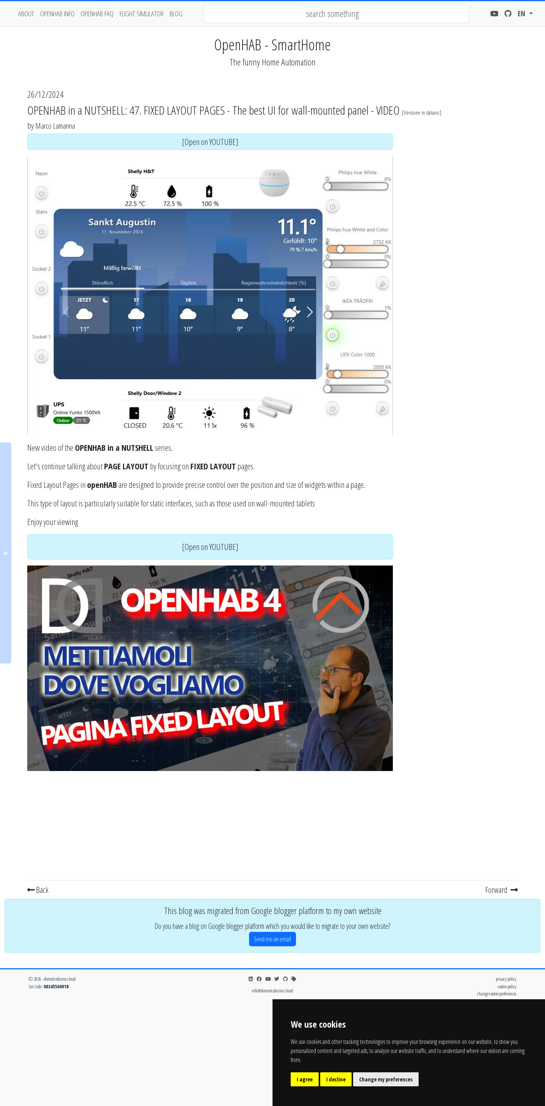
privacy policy (506, 978)
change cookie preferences (496, 993)
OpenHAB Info (57, 13)
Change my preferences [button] (386, 1079)
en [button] (522, 13)
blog (176, 13)
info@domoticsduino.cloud (272, 990)
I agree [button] (305, 1079)
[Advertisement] (210, 824)
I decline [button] (336, 1079)
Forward (501, 889)
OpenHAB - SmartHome (272, 44)
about (26, 13)
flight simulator (142, 13)
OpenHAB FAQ (97, 13)
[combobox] (336, 13)
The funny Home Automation (272, 62)
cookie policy (507, 986)
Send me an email (272, 939)
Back (37, 889)
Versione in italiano (421, 112)
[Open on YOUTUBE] (210, 141)
